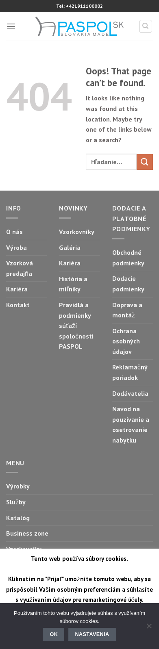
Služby (16, 502)
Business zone (27, 533)
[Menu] (11, 26)
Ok (54, 634)
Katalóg (18, 518)
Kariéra (17, 289)
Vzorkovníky (76, 232)
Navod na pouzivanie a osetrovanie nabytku (130, 424)
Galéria (70, 247)
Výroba (16, 247)
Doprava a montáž (127, 310)
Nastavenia (92, 634)
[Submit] (145, 162)
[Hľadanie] (145, 26)
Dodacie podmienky (128, 283)
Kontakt (18, 305)
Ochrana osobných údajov (126, 341)
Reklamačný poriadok (129, 372)
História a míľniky (73, 284)
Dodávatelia (130, 393)
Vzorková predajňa (19, 268)
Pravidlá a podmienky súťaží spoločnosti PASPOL (76, 325)
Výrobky (18, 486)
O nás (14, 232)
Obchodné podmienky (128, 257)
